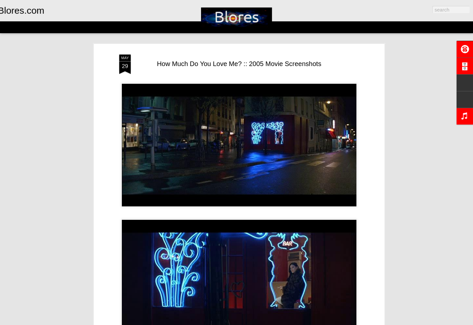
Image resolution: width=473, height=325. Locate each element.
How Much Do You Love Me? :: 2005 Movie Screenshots (239, 63)
